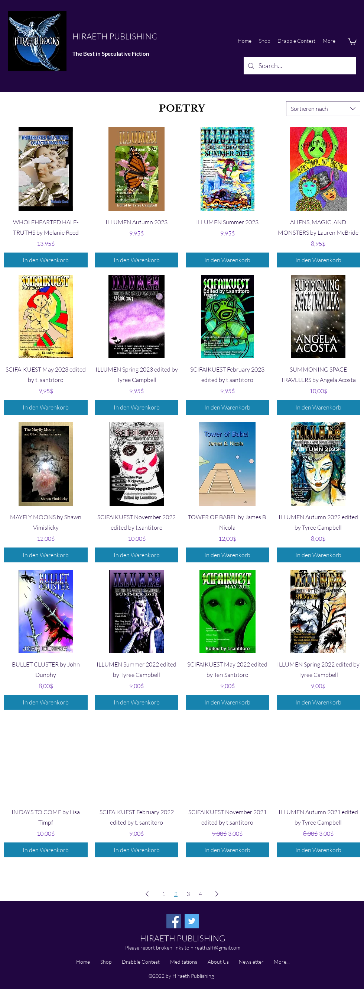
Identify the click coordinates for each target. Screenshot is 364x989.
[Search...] (300, 66)
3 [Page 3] (188, 894)
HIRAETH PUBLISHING (114, 36)
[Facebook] (173, 921)
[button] (352, 41)
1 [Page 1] (163, 894)
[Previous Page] (147, 893)
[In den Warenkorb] (46, 260)
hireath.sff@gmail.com (215, 947)
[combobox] (323, 108)
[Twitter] (192, 921)
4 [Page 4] (200, 894)
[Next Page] (216, 893)
